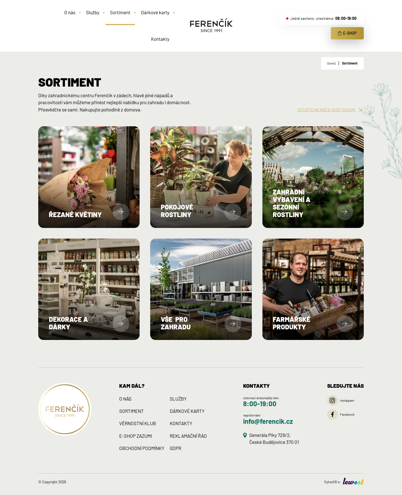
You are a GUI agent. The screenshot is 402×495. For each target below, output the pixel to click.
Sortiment (350, 63)
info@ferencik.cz (268, 421)
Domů (331, 63)
